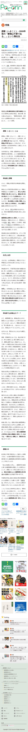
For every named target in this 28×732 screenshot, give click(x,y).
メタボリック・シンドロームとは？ (11, 683)
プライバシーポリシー (20, 713)
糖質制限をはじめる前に (9, 670)
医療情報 (5, 718)
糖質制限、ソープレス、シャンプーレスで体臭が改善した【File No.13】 (18, 632)
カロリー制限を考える (8, 689)
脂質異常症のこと (7, 702)
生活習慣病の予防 (7, 695)
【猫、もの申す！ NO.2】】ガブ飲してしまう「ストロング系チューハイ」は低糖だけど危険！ (18, 649)
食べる (5, 716)
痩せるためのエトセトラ (9, 687)
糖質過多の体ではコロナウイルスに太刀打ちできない (3, 531)
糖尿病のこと (6, 698)
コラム (17, 708)
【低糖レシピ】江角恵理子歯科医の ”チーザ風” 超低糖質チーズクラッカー (12, 548)
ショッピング (6, 713)
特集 (5, 710)
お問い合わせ (19, 716)
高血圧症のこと (7, 700)
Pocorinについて (19, 710)
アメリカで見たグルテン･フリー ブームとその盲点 (20, 531)
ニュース (5, 708)
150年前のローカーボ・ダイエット (16, 50)
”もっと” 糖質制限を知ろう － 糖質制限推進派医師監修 (20, 547)
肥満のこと (6, 685)
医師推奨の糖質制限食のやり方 (10, 674)
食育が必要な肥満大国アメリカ (3, 545)
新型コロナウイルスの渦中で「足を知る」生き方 (12, 531)
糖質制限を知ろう (7, 672)
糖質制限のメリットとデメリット (11, 676)
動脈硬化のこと (7, 696)
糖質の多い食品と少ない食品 (10, 678)
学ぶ (2, 665)
